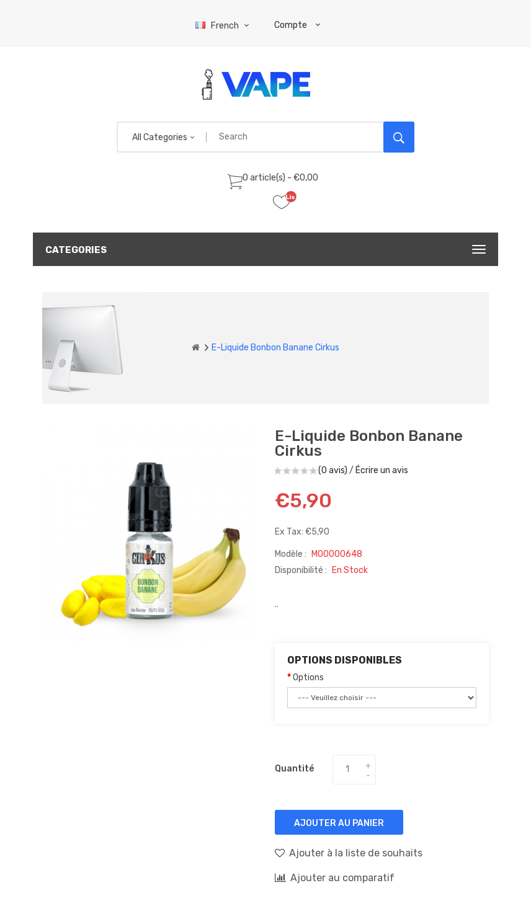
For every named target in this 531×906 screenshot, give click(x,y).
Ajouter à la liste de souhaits (348, 852)
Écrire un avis (381, 470)
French (223, 25)
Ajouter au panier (339, 823)
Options (308, 677)
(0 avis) (332, 470)
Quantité (294, 768)
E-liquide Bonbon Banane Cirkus (275, 347)
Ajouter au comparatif (335, 877)
